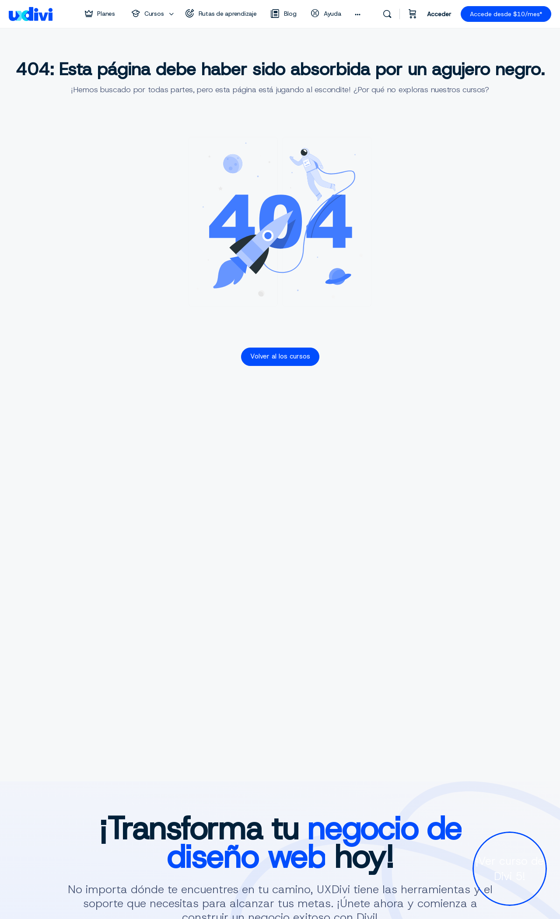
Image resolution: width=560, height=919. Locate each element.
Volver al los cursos (280, 356)
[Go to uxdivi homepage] (30, 13)
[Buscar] (387, 14)
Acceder (439, 14)
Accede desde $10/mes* (506, 14)
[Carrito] (412, 14)
